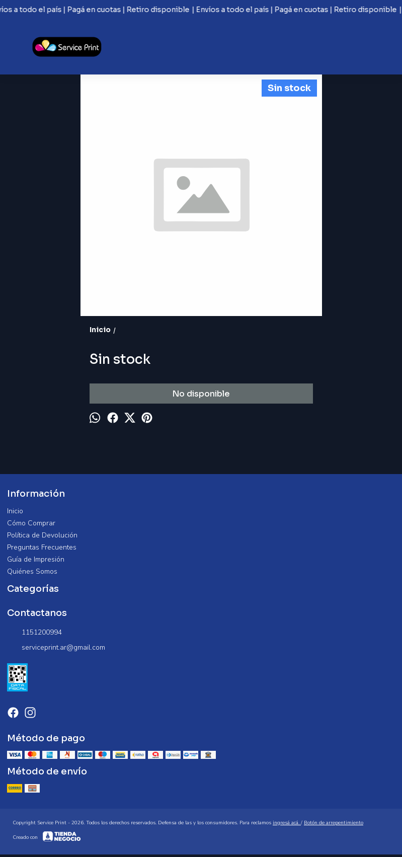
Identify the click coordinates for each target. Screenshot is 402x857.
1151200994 (34, 633)
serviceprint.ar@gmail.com (56, 648)
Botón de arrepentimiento (333, 822)
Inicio (15, 511)
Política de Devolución (42, 535)
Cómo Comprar (31, 523)
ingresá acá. (287, 822)
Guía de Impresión (35, 559)
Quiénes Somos (32, 571)
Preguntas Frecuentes (41, 547)
